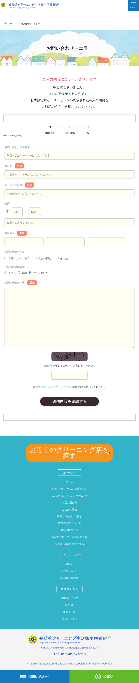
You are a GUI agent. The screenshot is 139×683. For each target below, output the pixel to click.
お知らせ (69, 564)
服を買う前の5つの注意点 (69, 544)
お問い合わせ (69, 571)
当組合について (69, 598)
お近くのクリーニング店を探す (69, 453)
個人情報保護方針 (69, 578)
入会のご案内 (69, 618)
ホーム (11, 23)
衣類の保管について (69, 523)
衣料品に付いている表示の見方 (69, 537)
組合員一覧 (69, 612)
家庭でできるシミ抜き (69, 516)
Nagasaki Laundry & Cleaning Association (62, 663)
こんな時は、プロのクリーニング (69, 495)
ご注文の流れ (69, 509)
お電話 (104, 676)
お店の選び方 (69, 502)
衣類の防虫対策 (69, 530)
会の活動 (69, 605)
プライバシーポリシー (53, 386)
